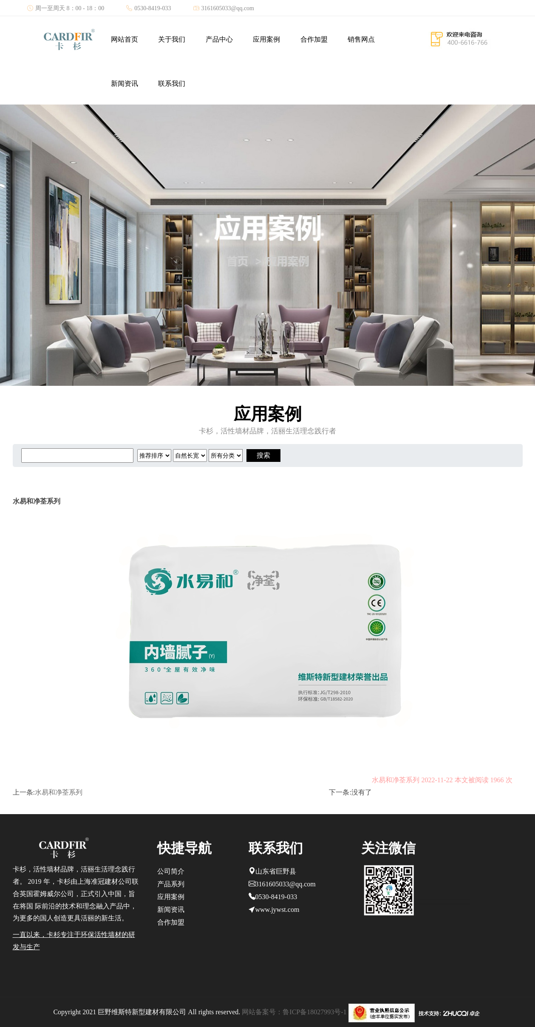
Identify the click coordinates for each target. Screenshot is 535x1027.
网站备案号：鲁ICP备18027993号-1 (294, 1012)
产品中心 (219, 39)
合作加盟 (314, 39)
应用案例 (266, 39)
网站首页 (124, 39)
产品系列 (170, 884)
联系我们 (171, 83)
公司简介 (170, 871)
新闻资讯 (124, 83)
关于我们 (171, 39)
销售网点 (361, 39)
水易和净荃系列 (58, 792)
